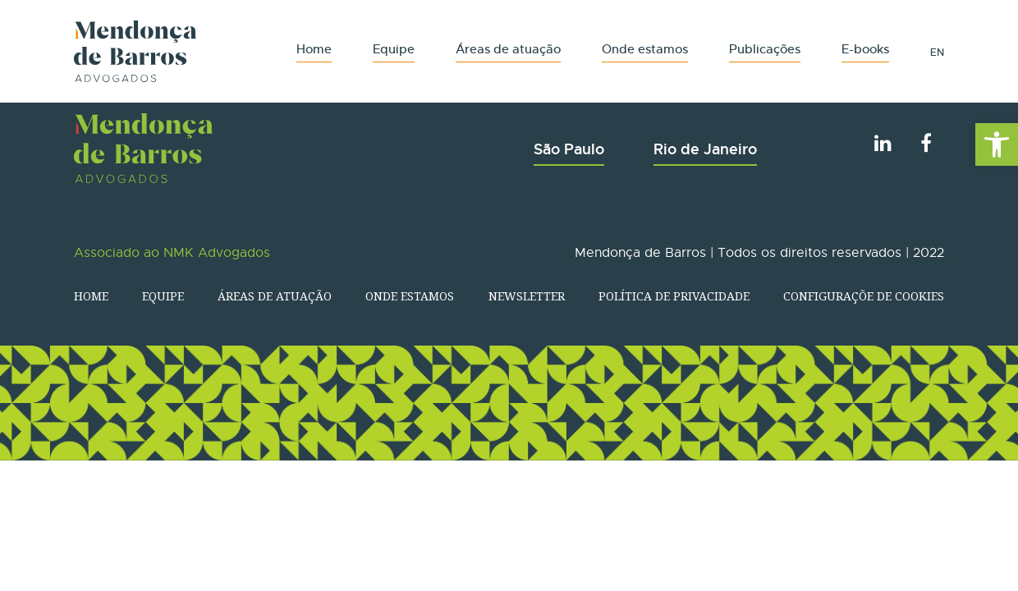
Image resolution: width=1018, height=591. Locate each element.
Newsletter (526, 296)
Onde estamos (645, 49)
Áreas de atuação (508, 49)
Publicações (764, 49)
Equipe (394, 49)
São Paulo (569, 149)
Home (314, 49)
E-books (865, 49)
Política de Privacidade (674, 296)
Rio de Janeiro (705, 149)
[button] (996, 144)
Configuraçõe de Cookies (863, 296)
